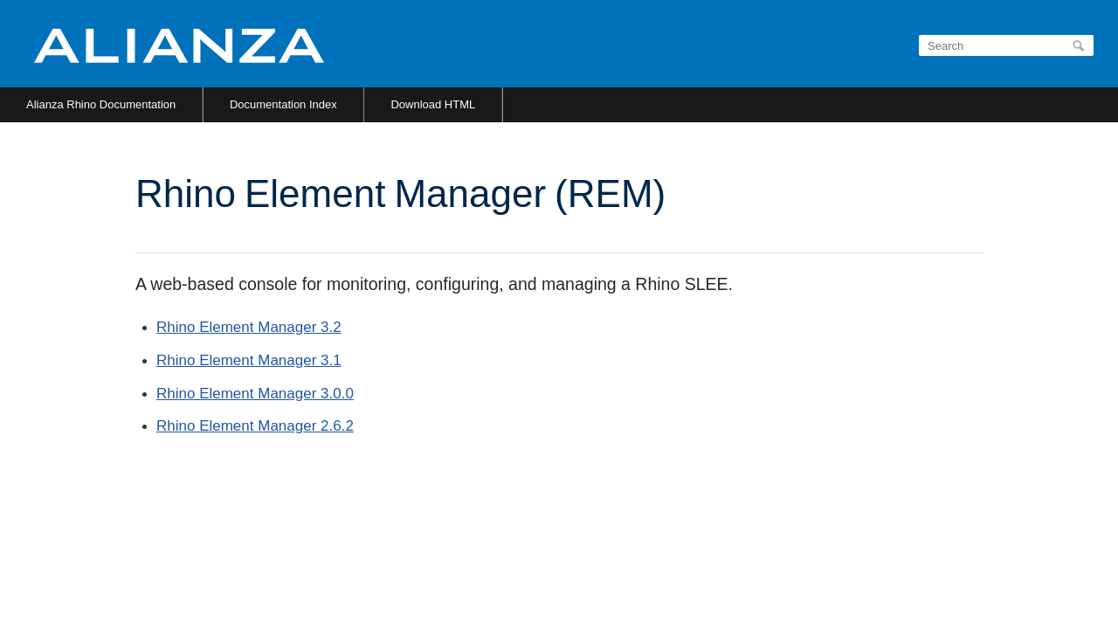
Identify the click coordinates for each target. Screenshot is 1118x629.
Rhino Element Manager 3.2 (249, 327)
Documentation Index (283, 104)
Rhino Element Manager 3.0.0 (255, 393)
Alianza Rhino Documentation (101, 104)
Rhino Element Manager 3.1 (249, 360)
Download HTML (432, 104)
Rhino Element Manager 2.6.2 (255, 426)
